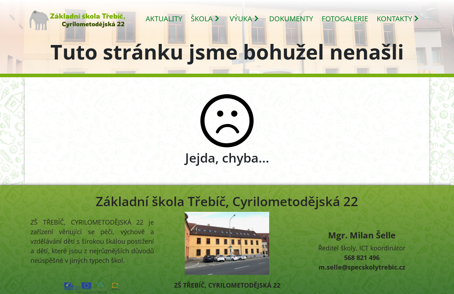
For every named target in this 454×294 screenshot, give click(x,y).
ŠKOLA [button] (205, 18)
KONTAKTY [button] (398, 18)
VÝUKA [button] (244, 18)
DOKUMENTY (291, 18)
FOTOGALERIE (345, 18)
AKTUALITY (164, 18)
